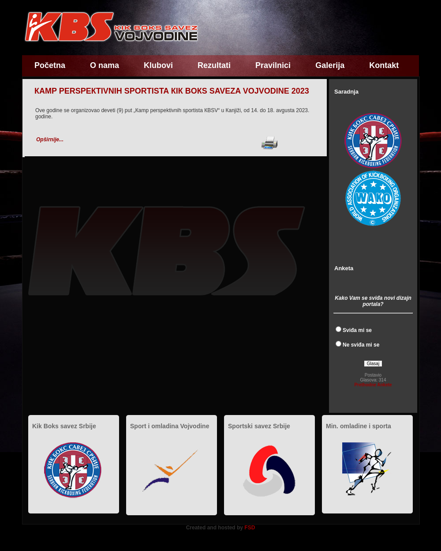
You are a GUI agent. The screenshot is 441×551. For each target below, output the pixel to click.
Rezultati (214, 65)
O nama (104, 65)
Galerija (329, 65)
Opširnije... (50, 139)
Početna (49, 65)
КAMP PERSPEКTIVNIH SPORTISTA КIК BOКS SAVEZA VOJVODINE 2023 (171, 91)
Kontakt (384, 65)
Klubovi (158, 65)
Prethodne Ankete (373, 384)
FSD (249, 528)
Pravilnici (273, 65)
